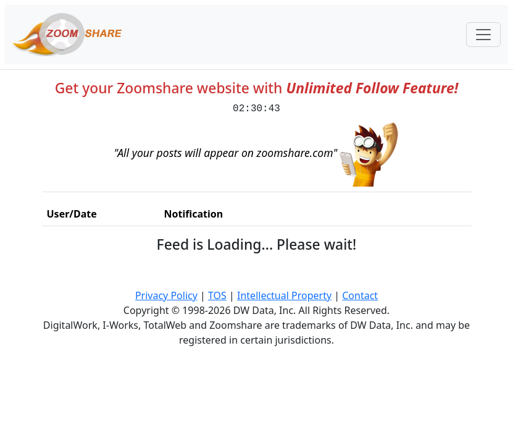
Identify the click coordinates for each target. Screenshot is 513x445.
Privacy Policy (166, 295)
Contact (360, 295)
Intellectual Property (284, 295)
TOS (217, 295)
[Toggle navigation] (483, 34)
